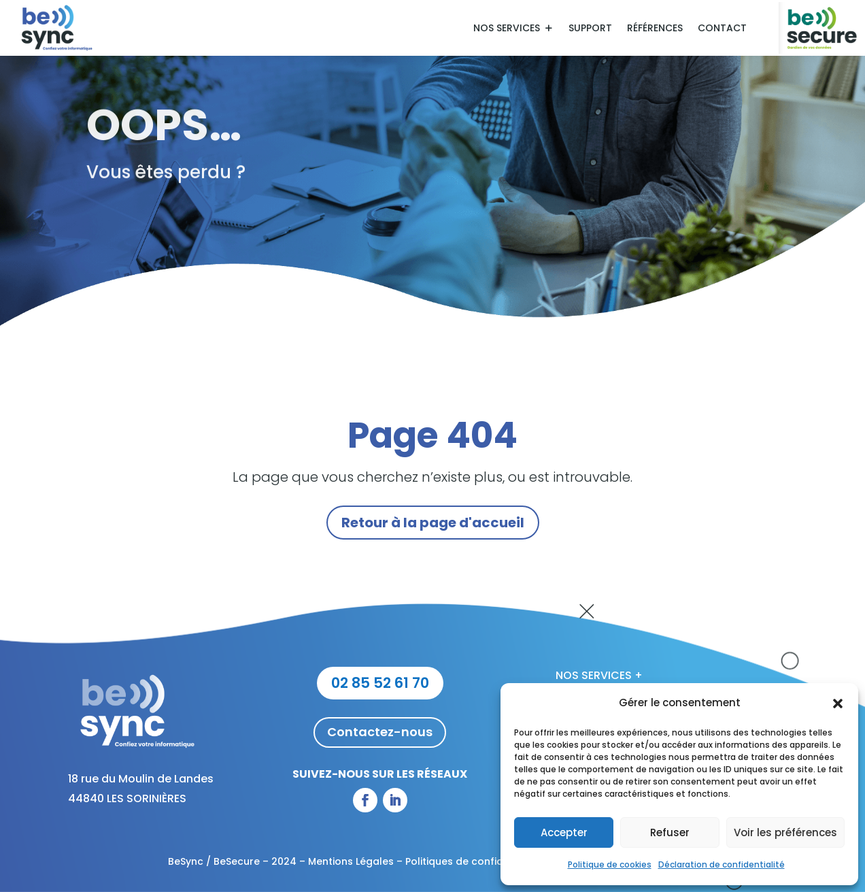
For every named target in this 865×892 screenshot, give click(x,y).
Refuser (670, 832)
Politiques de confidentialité (474, 861)
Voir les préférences (785, 832)
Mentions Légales (351, 861)
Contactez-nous (379, 731)
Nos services (506, 29)
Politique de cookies (609, 864)
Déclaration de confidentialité (721, 864)
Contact (722, 29)
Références (655, 29)
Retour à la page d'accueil (432, 522)
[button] (838, 703)
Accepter (564, 832)
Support (590, 29)
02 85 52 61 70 (380, 683)
